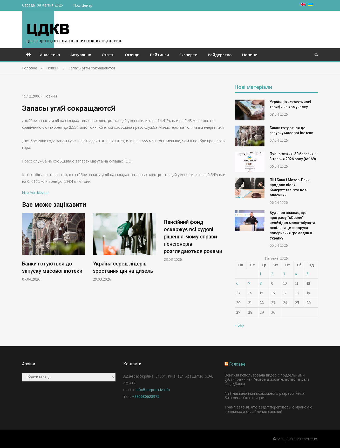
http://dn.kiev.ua (35, 192)
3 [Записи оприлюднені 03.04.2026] (284, 273)
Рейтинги (159, 54)
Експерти (188, 54)
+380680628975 (145, 396)
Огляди (132, 54)
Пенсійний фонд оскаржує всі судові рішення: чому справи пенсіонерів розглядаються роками (193, 236)
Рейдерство (220, 54)
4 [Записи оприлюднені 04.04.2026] (296, 273)
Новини (249, 54)
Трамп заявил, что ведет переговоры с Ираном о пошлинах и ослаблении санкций (268, 409)
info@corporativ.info (153, 389)
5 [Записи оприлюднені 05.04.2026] (308, 273)
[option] (53, 247)
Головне (237, 364)
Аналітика (50, 54)
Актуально (80, 54)
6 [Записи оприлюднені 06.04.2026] (237, 283)
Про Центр (82, 5)
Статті (108, 54)
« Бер (239, 325)
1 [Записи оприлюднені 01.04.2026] (260, 273)
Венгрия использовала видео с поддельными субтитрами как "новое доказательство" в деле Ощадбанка (267, 379)
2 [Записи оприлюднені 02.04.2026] (272, 273)
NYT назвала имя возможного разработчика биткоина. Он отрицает (264, 395)
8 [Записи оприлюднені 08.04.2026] (261, 283)
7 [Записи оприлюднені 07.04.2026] (249, 283)
